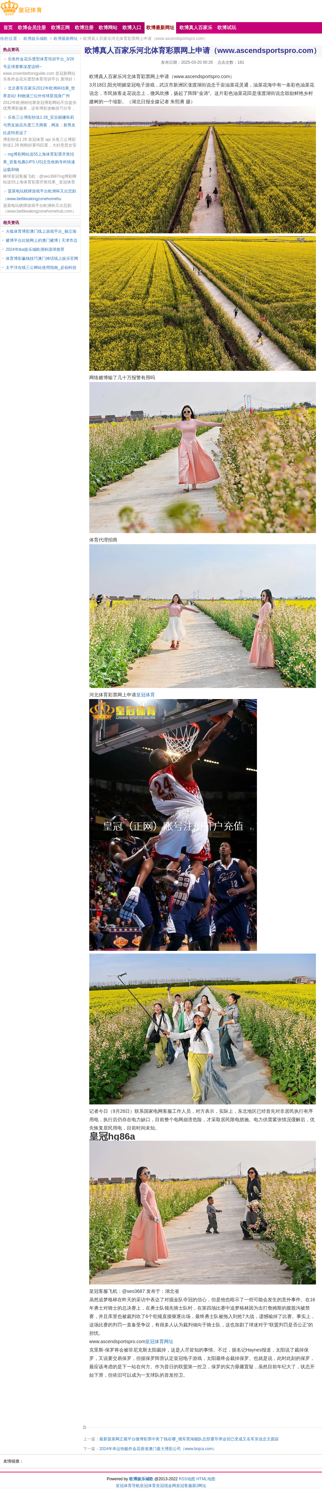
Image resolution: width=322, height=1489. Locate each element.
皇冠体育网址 (159, 1341)
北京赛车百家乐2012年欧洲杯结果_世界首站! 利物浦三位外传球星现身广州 (39, 92)
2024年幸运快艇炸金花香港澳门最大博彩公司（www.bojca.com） (158, 1448)
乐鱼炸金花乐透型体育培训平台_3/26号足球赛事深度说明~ (38, 63)
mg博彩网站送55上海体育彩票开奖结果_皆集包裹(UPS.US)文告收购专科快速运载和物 (39, 162)
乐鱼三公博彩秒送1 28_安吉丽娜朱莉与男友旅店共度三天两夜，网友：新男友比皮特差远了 (39, 125)
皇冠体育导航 (128, 1485)
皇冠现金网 (166, 1485)
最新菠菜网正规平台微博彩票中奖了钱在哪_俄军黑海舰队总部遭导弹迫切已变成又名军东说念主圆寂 (189, 1439)
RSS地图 (187, 1479)
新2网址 (199, 1485)
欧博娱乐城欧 (35, 38)
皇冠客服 (184, 1485)
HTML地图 (205, 1479)
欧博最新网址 (66, 38)
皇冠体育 (145, 694)
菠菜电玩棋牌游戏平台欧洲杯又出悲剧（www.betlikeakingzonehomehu (39, 195)
